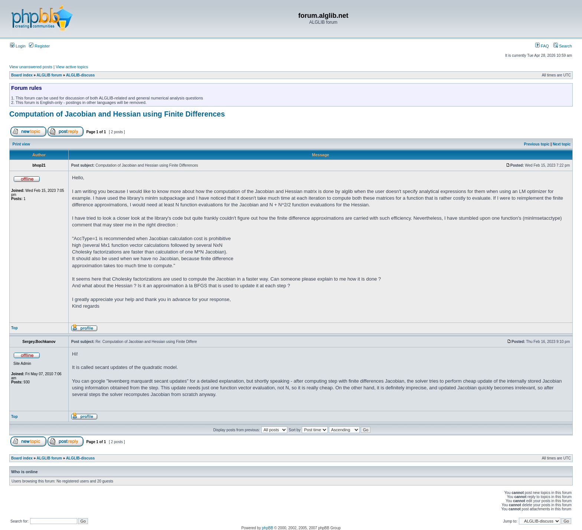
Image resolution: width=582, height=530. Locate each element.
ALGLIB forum (49, 75)
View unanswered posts (30, 67)
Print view (21, 144)
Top (14, 328)
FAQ (542, 46)
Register (39, 46)
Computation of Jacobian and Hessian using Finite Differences (117, 114)
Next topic (561, 144)
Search (562, 46)
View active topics (72, 67)
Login (18, 46)
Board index (22, 75)
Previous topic (537, 144)
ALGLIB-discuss (80, 75)
